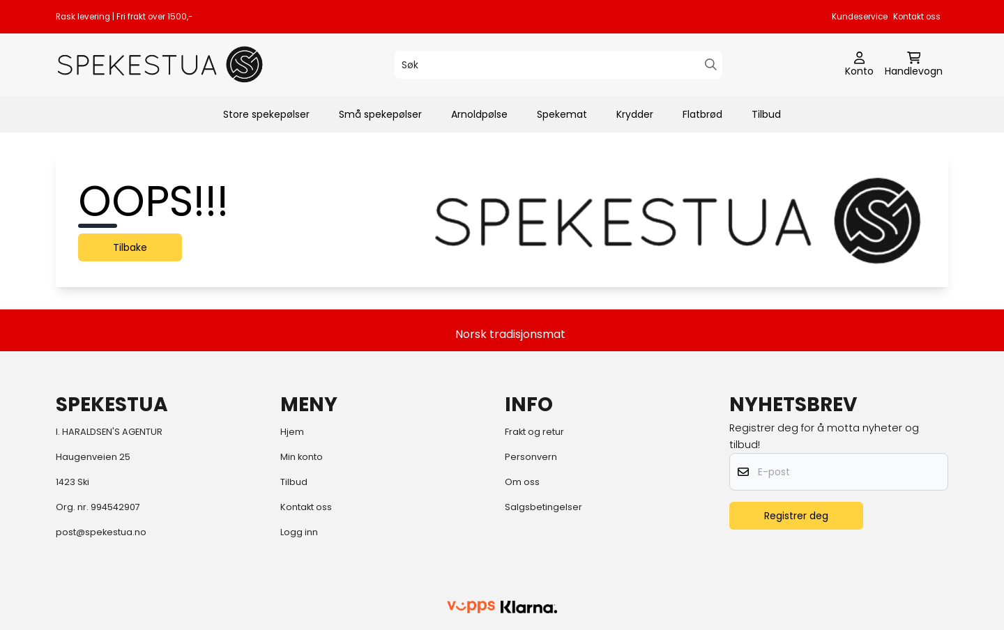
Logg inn (299, 532)
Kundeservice (860, 16)
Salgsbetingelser (543, 507)
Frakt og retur (534, 432)
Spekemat (562, 114)
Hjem (292, 432)
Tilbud (766, 114)
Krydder (634, 114)
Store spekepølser (266, 114)
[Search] (711, 64)
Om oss (522, 482)
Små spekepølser (380, 114)
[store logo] (160, 64)
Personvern (531, 457)
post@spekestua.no (101, 532)
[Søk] (558, 65)
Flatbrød (702, 114)
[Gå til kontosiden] (859, 65)
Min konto (301, 457)
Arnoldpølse (479, 114)
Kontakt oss (917, 16)
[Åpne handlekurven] (913, 65)
